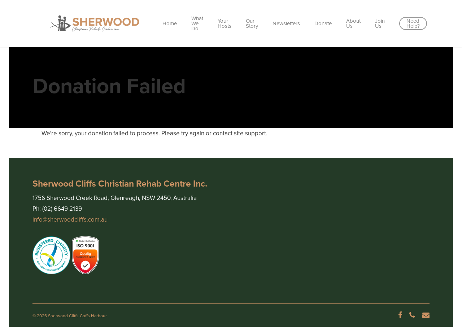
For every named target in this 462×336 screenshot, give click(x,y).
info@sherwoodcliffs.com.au (70, 219)
